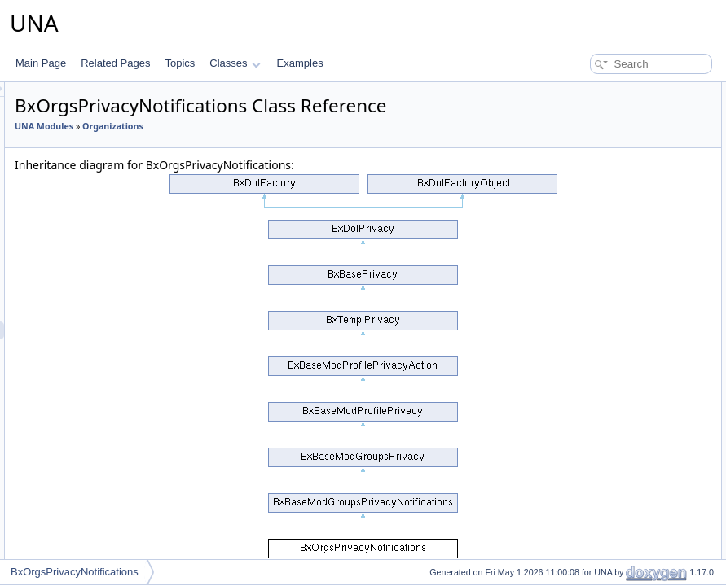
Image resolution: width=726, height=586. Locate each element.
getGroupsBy (585, 413)
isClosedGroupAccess (605, 180)
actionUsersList (590, 359)
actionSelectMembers (604, 324)
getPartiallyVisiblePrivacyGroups (627, 234)
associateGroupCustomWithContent (635, 538)
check (570, 145)
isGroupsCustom (593, 395)
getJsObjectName (596, 252)
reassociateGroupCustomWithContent (639, 556)
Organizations (316, 149)
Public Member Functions (599, 91)
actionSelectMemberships (613, 342)
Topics (180, 63)
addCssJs (579, 288)
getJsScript (581, 270)
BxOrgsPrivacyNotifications (75, 572)
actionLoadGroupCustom (611, 306)
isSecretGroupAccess (604, 198)
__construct (582, 109)
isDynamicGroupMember (611, 162)
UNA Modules (247, 149)
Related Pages (115, 63)
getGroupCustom (594, 431)
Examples (300, 63)
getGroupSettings (595, 377)
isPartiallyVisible (592, 216)
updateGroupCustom (602, 503)
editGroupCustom (595, 485)
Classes (234, 63)
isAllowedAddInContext (607, 449)
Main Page (40, 63)
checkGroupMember (601, 127)
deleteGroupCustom (601, 521)
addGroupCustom (596, 467)
